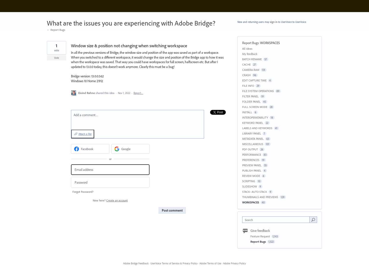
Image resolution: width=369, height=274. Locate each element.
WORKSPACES (270, 43)
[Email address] (110, 169)
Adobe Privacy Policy (234, 263)
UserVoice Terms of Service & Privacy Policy (174, 263)
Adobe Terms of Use (210, 263)
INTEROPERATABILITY (255, 117)
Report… (138, 93)
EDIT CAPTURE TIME (254, 80)
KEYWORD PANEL (252, 123)
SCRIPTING (248, 181)
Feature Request (260, 236)
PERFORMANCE (251, 154)
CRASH (246, 75)
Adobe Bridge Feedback (136, 263)
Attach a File (85, 134)
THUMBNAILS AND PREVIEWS (260, 197)
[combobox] (277, 219)
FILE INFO (248, 85)
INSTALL (247, 112)
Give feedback (260, 230)
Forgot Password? (82, 192)
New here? (110, 200)
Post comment (172, 210)
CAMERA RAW (250, 70)
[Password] (110, 182)
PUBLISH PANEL (251, 170)
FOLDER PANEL (251, 101)
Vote (56, 58)
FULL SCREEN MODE (254, 107)
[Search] (313, 219)
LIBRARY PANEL (251, 133)
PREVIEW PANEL (252, 165)
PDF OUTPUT (250, 149)
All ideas (247, 48)
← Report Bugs (56, 30)
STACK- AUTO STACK (254, 192)
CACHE (246, 64)
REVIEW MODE (251, 176)
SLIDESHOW (249, 186)
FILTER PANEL (250, 96)
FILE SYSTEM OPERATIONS (258, 91)
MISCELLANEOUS (252, 144)
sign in (273, 22)
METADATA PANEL (253, 138)
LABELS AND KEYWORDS (257, 128)
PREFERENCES (250, 160)
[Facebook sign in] (90, 149)
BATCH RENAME (252, 59)
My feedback (249, 54)
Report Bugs (250, 43)
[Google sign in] (130, 149)
